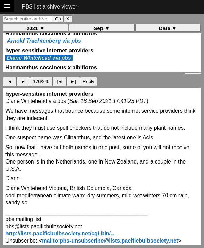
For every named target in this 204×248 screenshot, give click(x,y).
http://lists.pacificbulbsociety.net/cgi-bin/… (60, 233)
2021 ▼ (36, 28)
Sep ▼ (102, 28)
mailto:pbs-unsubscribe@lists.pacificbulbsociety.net (110, 241)
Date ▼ (168, 28)
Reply (88, 81)
